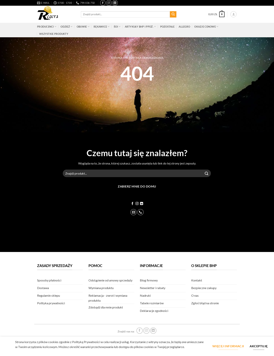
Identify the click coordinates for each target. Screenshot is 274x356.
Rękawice (102, 26)
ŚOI (117, 26)
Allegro (184, 26)
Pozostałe (167, 26)
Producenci (46, 26)
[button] (216, 14)
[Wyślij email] (133, 212)
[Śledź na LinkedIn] (115, 3)
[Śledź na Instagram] (109, 3)
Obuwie (83, 26)
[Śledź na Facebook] (103, 3)
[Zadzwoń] (140, 212)
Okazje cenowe (206, 26)
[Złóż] (173, 14)
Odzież (66, 26)
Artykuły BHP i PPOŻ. (140, 26)
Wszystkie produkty (53, 33)
